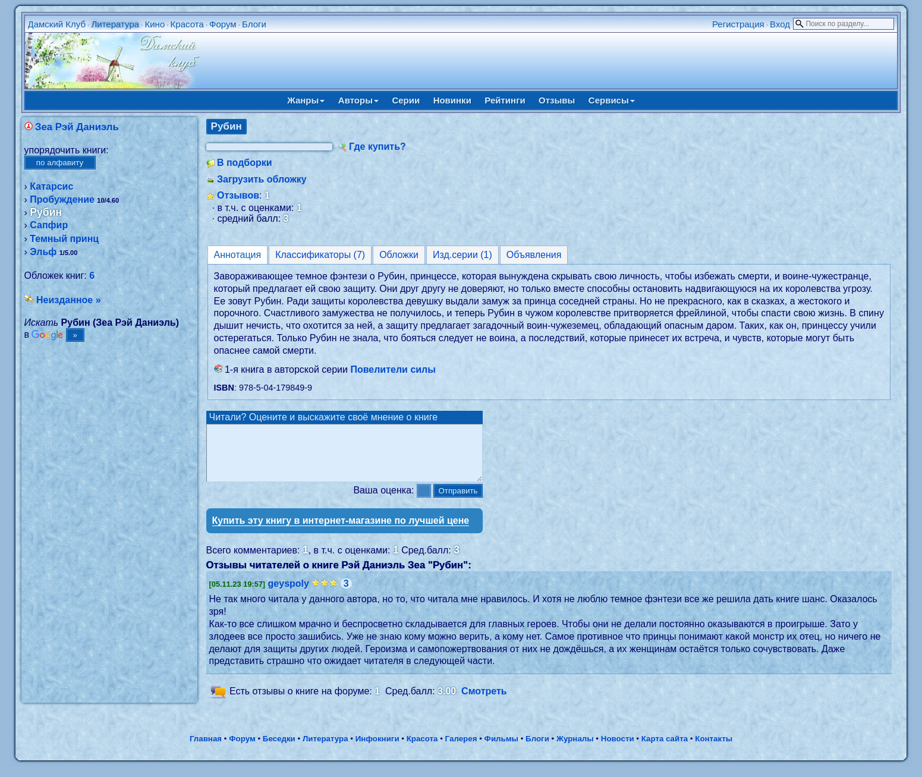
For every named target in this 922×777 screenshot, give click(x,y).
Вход (780, 24)
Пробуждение (62, 199)
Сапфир (49, 225)
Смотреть (484, 702)
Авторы (358, 100)
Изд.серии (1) (462, 255)
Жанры (306, 100)
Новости (617, 749)
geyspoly (288, 594)
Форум (223, 24)
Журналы (575, 749)
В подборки (244, 163)
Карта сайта (664, 749)
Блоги (254, 24)
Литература (115, 24)
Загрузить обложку (262, 179)
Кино (154, 24)
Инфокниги (377, 749)
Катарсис (51, 186)
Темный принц (64, 239)
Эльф (43, 252)
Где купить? (377, 146)
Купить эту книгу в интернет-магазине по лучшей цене (341, 531)
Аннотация (238, 255)
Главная (206, 749)
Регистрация (738, 24)
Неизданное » (68, 300)
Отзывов (238, 195)
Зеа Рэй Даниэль (77, 127)
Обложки (398, 255)
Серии (406, 100)
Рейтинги (504, 100)
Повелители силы (393, 369)
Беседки (279, 749)
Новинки (452, 100)
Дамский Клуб (57, 24)
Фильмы (501, 749)
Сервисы (612, 100)
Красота (187, 24)
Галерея (461, 749)
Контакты (713, 749)
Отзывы (557, 100)
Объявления (534, 255)
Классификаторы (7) (320, 255)
